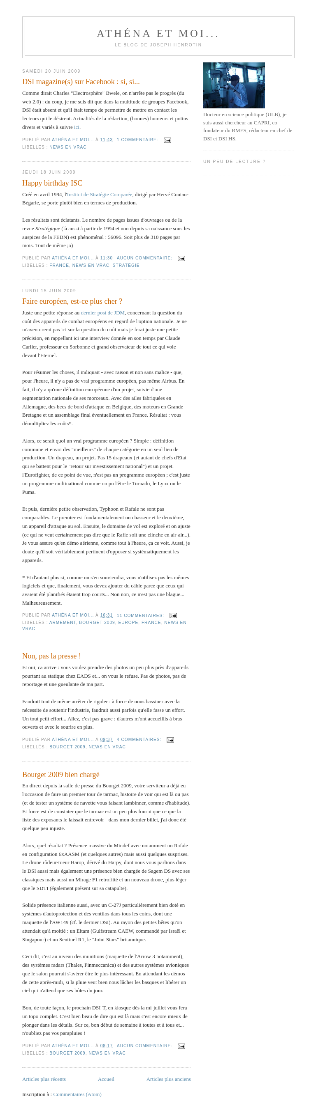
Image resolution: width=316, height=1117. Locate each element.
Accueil (106, 1079)
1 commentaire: (138, 140)
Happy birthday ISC (52, 183)
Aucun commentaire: (145, 258)
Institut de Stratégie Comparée (99, 194)
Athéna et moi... (158, 33)
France (59, 265)
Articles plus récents (44, 1079)
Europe (128, 622)
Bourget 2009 (97, 622)
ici (76, 127)
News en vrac (67, 147)
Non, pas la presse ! (51, 656)
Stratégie (126, 265)
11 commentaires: (141, 615)
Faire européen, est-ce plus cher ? (72, 301)
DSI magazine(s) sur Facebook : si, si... (81, 82)
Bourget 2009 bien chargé (61, 775)
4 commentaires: (140, 739)
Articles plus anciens (168, 1079)
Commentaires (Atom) (77, 1094)
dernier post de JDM (103, 313)
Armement (62, 622)
